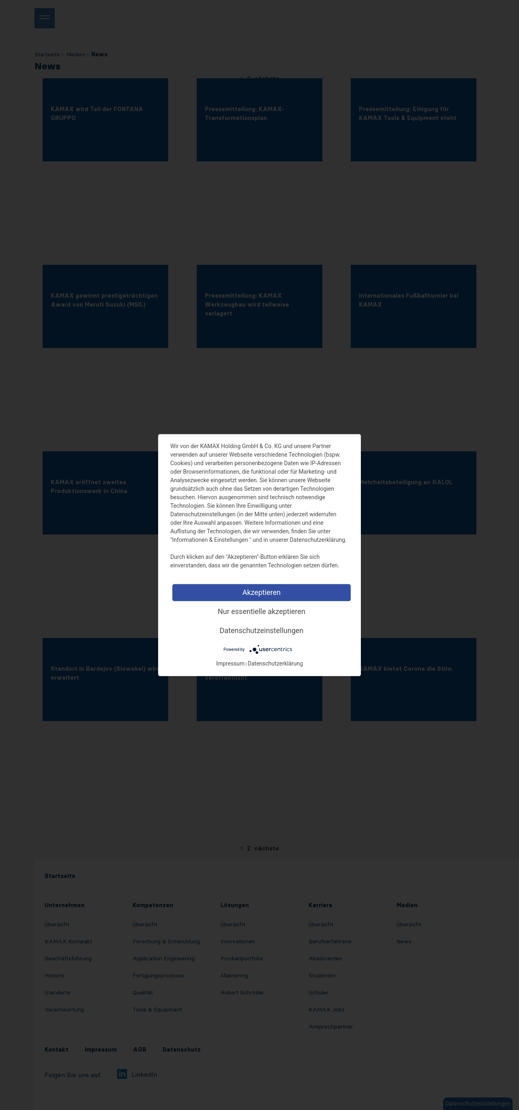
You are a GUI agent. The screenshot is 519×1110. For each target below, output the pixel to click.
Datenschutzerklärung (275, 663)
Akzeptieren (261, 592)
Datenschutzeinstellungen (262, 630)
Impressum (230, 663)
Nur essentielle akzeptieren (261, 611)
